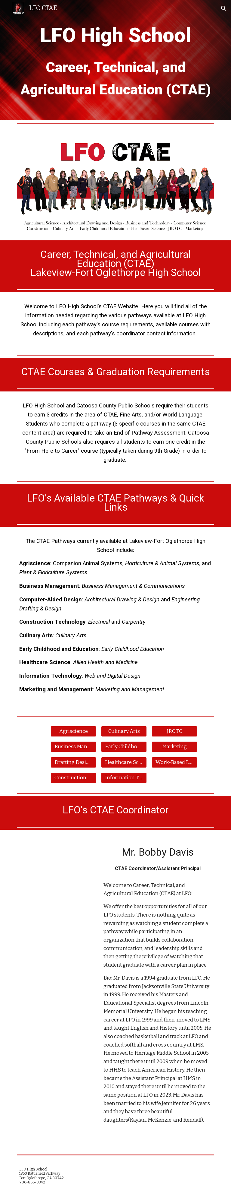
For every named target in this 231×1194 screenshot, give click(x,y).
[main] (115, 60)
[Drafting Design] (73, 762)
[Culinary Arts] (123, 731)
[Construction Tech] (73, 777)
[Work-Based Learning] (174, 762)
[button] (224, 8)
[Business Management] (73, 746)
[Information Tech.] (123, 777)
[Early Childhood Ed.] (123, 746)
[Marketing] (174, 746)
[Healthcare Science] (123, 762)
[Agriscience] (73, 731)
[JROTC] (174, 731)
